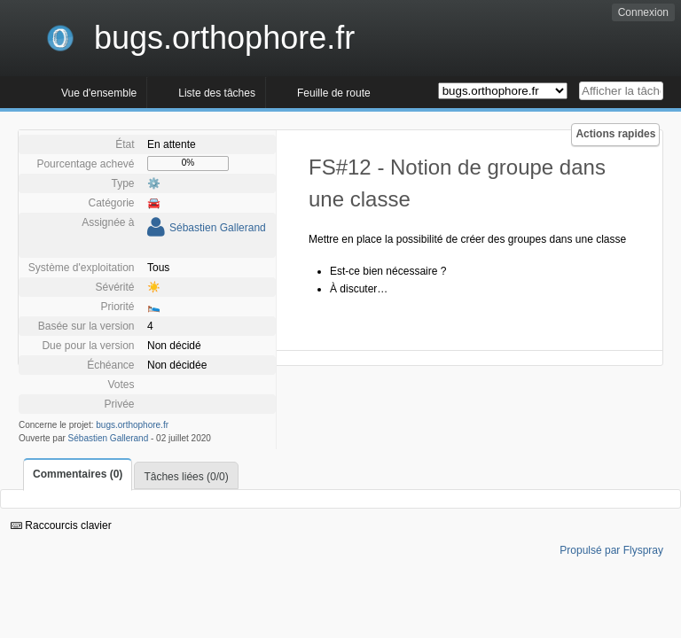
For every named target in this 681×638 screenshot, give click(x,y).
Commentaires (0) (77, 474)
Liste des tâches (216, 93)
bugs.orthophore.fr (132, 425)
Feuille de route (334, 93)
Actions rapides (615, 134)
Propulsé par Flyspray (611, 550)
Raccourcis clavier (61, 525)
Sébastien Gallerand (217, 228)
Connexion (643, 12)
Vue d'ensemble (99, 93)
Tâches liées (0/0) (186, 477)
